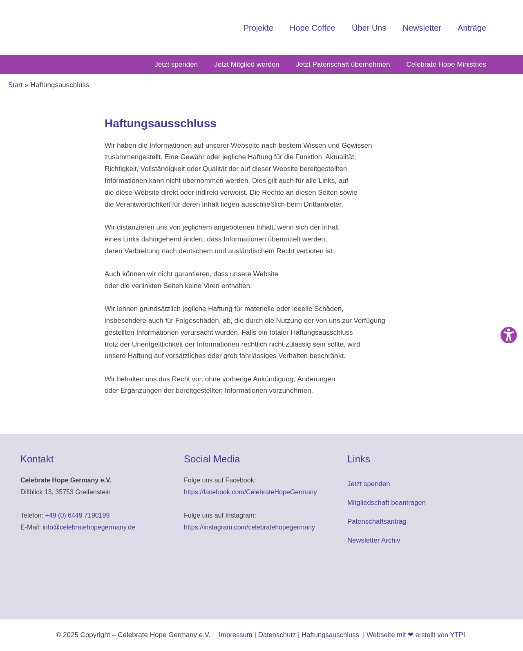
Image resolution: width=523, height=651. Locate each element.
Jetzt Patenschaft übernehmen (343, 64)
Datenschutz (276, 635)
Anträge (472, 27)
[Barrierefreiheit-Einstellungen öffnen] (508, 335)
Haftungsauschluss (331, 635)
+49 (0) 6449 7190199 (77, 515)
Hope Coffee (312, 27)
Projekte (258, 27)
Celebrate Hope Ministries (446, 64)
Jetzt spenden (176, 64)
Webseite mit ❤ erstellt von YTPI (417, 635)
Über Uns (369, 27)
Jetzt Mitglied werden (246, 64)
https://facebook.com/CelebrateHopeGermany (250, 492)
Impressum (234, 635)
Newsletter (421, 27)
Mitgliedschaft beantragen (387, 503)
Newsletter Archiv (374, 540)
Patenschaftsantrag (377, 521)
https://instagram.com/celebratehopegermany (249, 527)
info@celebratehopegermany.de (88, 527)
